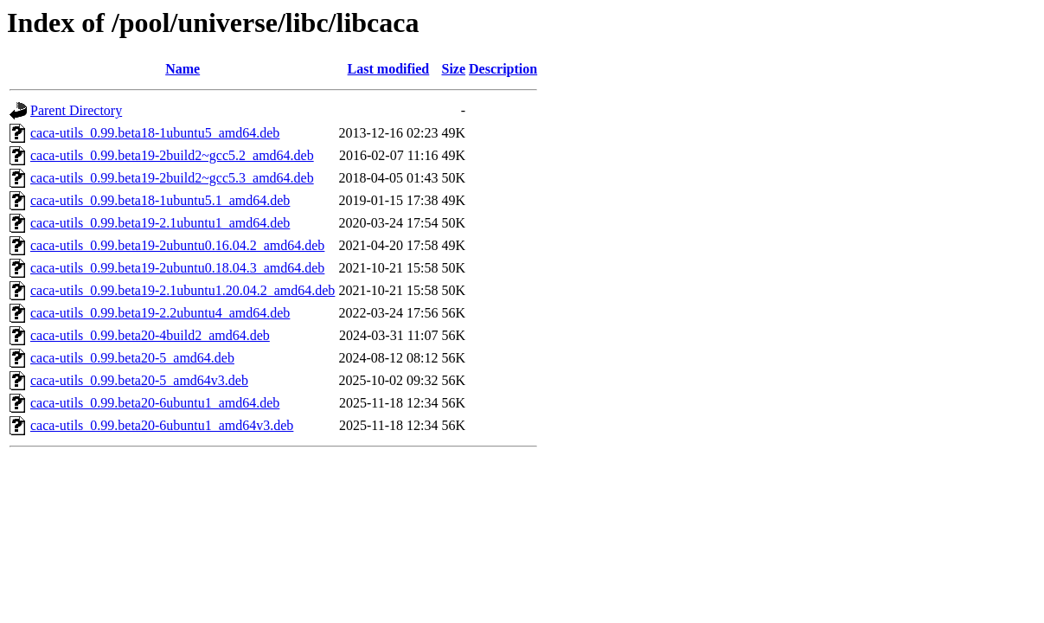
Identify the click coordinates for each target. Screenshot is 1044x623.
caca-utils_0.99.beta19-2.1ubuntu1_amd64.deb (160, 222)
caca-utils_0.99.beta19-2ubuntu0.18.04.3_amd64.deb (177, 267)
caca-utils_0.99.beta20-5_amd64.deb (132, 357)
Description (503, 68)
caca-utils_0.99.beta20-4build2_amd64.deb (150, 335)
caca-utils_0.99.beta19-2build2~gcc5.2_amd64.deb (172, 155)
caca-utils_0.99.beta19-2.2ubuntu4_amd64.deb (160, 312)
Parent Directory (76, 110)
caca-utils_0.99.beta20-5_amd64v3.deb (139, 380)
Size (453, 68)
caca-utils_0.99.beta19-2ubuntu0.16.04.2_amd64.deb (177, 245)
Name (182, 68)
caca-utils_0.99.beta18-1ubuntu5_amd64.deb (154, 132)
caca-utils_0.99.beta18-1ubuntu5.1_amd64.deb (160, 200)
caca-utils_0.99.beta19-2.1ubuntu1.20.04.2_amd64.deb (182, 290)
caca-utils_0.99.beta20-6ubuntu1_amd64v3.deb (161, 425)
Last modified (389, 68)
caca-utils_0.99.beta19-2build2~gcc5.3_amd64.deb (172, 177)
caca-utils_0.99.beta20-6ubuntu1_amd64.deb (154, 402)
